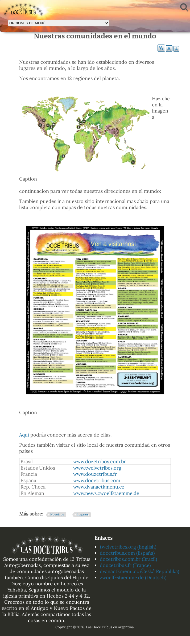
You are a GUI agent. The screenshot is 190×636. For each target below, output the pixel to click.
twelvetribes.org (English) (128, 547)
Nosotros (57, 514)
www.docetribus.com (96, 480)
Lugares (83, 514)
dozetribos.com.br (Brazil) (128, 559)
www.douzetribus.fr (95, 474)
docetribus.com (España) (127, 553)
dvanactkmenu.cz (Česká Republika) (139, 571)
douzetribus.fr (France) (125, 565)
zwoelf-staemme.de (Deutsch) (133, 577)
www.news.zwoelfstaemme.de (106, 493)
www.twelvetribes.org (97, 468)
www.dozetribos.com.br (99, 461)
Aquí (24, 435)
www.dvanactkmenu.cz (98, 487)
